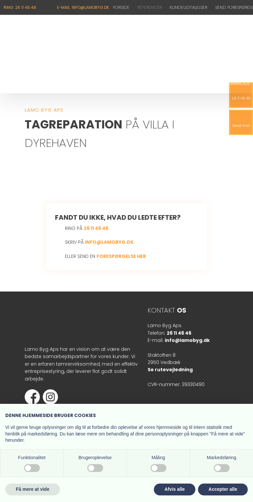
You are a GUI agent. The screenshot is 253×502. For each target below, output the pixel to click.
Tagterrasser (127, 83)
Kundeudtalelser (188, 7)
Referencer (149, 7)
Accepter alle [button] (223, 489)
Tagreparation (81, 83)
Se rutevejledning (170, 369)
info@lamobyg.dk (109, 242)
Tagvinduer (168, 83)
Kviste (45, 83)
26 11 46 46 (96, 228)
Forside (121, 7)
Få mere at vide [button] (32, 489)
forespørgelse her (121, 256)
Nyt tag (18, 83)
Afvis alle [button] (174, 489)
